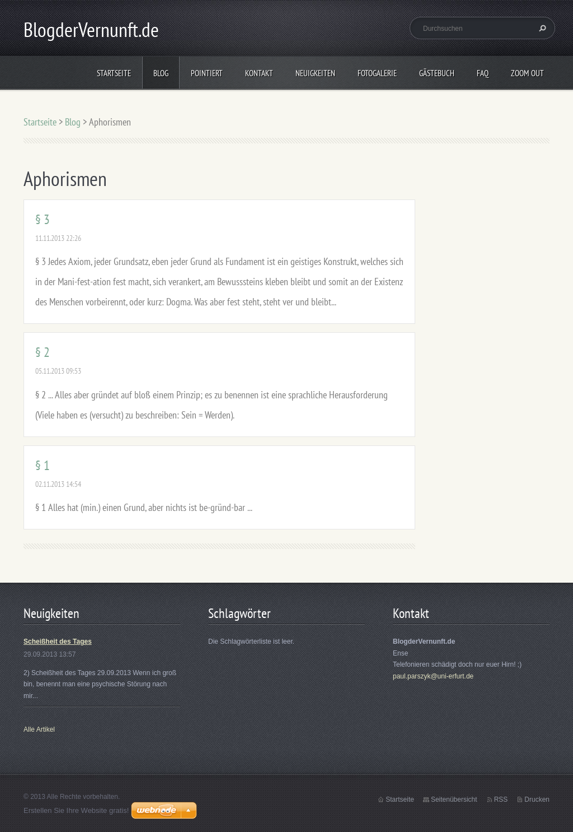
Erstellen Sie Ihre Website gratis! (76, 810)
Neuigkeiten (315, 73)
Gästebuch (436, 73)
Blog (160, 73)
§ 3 (42, 219)
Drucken (536, 799)
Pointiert (207, 73)
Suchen (541, 28)
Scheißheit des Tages (58, 641)
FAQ (483, 73)
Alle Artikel (39, 729)
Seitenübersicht (454, 799)
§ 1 (42, 465)
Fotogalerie (377, 73)
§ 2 (42, 352)
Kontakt (259, 73)
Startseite (114, 73)
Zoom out (527, 73)
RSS (501, 799)
